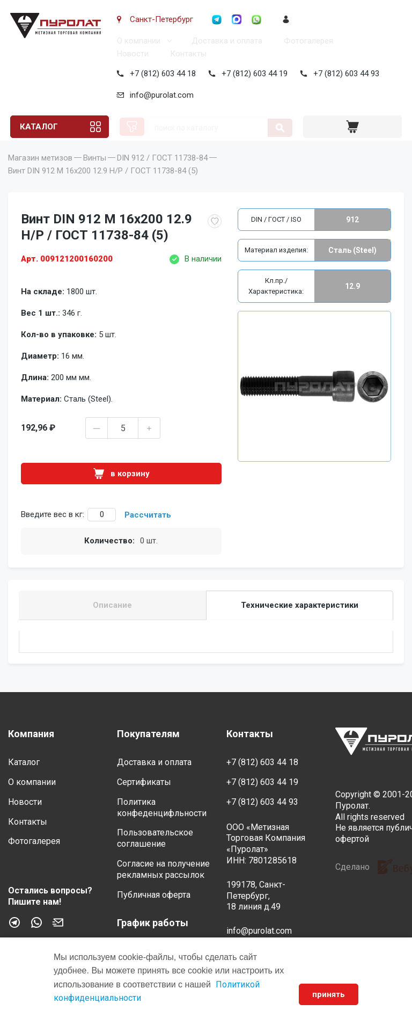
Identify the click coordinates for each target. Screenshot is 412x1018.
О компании (136, 41)
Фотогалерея (306, 41)
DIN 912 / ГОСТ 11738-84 (162, 173)
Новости (130, 54)
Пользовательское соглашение (155, 838)
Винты (94, 173)
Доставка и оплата (224, 41)
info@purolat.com (160, 95)
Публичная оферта (153, 895)
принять (328, 994)
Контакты (186, 54)
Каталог (37, 127)
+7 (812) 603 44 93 (344, 73)
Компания (31, 733)
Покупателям (148, 733)
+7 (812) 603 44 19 (252, 73)
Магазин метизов (40, 173)
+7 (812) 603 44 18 (161, 73)
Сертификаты (144, 782)
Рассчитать (147, 530)
